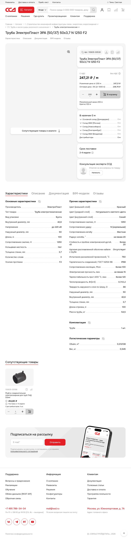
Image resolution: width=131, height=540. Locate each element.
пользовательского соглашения (24, 451)
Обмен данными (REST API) (18, 494)
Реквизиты (10, 2)
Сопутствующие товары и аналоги (41, 130)
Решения (25, 16)
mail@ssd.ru (52, 508)
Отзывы (67, 38)
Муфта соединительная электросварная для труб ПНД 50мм (18, 395)
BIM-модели (55, 38)
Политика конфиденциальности (18, 534)
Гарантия (91, 498)
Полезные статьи (95, 485)
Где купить (39, 16)
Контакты (56, 2)
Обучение (10, 489)
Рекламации (11, 485)
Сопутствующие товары (21, 362)
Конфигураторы (54, 494)
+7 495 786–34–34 (15, 508)
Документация (41, 38)
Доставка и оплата (26, 2)
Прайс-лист (44, 2)
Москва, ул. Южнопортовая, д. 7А (105, 508)
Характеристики (12, 38)
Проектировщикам (57, 16)
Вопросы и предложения (17, 481)
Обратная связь (13, 498)
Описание (27, 38)
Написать (96, 172)
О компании (11, 16)
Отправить (55, 442)
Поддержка (89, 16)
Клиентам (75, 16)
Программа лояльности (99, 494)
